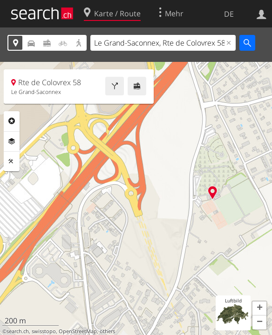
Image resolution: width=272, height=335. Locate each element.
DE (229, 14)
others (107, 331)
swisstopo (44, 331)
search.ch (18, 331)
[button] (259, 308)
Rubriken (12, 121)
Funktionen (12, 161)
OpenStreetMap (78, 331)
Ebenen (12, 141)
